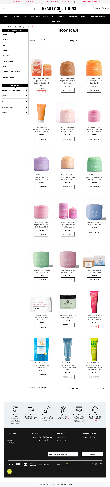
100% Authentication (14, 443)
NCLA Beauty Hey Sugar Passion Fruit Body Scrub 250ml (41, 224)
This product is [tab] (9, 107)
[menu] (55, 19)
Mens (5, 66)
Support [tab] (60, 434)
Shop (5, 40)
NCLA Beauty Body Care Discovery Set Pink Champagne (67, 224)
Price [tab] (4, 113)
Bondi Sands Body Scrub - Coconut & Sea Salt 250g (41, 365)
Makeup (6, 56)
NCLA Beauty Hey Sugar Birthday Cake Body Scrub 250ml (41, 177)
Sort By (71, 41)
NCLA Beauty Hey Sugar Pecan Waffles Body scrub (67, 81)
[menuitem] (7, 16)
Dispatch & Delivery (89, 437)
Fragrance (8, 61)
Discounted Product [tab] (11, 90)
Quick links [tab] (11, 434)
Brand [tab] (5, 96)
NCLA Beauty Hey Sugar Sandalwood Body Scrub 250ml (67, 129)
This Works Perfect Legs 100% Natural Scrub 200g (41, 317)
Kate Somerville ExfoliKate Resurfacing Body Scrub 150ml (41, 129)
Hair (5, 50)
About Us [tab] (35, 434)
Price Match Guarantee (41, 440)
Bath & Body (19, 27)
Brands (6, 34)
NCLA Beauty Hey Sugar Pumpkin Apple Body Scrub (94, 81)
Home (2, 27)
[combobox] (19, 9)
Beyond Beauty (9, 77)
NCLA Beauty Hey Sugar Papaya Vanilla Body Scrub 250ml (67, 177)
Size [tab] (3, 101)
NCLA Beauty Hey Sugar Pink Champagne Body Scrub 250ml (94, 129)
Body (9, 27)
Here (67, 418)
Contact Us (61, 437)
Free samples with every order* (57, 2)
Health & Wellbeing (11, 72)
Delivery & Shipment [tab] (89, 434)
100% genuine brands (91, 2)
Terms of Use (61, 440)
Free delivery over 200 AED (23, 2)
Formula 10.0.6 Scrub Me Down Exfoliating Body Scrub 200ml (94, 317)
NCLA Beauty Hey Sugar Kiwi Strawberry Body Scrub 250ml (94, 177)
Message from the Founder (42, 437)
